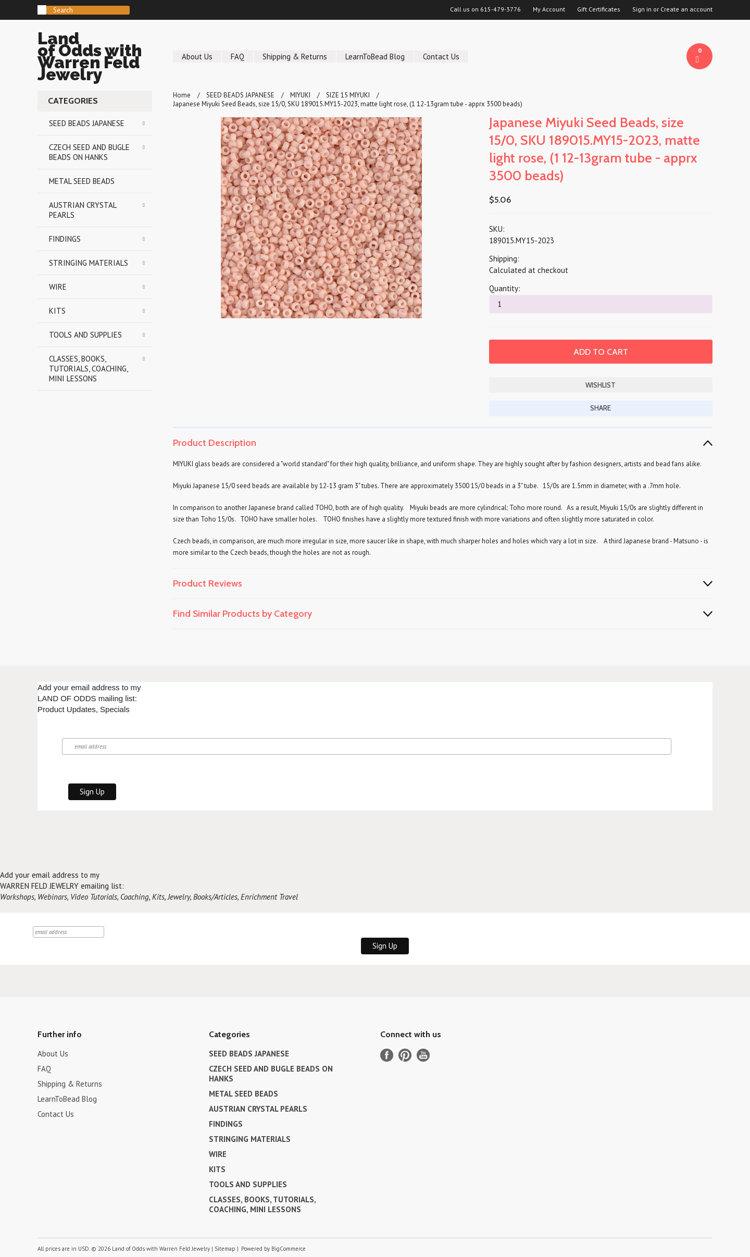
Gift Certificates (598, 9)
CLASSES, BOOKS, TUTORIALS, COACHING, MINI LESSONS (88, 368)
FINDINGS (65, 239)
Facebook (386, 1055)
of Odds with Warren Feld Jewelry (95, 58)
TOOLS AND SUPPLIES (85, 335)
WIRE (58, 287)
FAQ (237, 56)
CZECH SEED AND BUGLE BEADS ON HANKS (89, 152)
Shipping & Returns (294, 56)
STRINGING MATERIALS (88, 263)
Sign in (642, 9)
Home (182, 95)
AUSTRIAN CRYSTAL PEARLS (83, 210)
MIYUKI (300, 95)
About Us (197, 56)
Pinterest (404, 1055)
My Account (549, 9)
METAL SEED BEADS (82, 181)
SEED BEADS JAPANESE (86, 123)
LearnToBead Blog (375, 56)
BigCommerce (288, 1248)
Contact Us (441, 56)
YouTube (423, 1055)
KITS (57, 311)
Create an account (686, 9)
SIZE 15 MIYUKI (348, 95)
